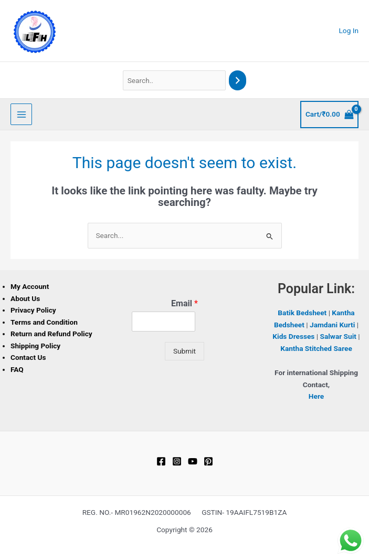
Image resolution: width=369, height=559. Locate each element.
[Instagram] (177, 461)
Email (184, 303)
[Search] (238, 80)
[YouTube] (192, 461)
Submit (184, 351)
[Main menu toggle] (21, 114)
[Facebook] (161, 461)
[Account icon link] (349, 31)
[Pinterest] (208, 461)
